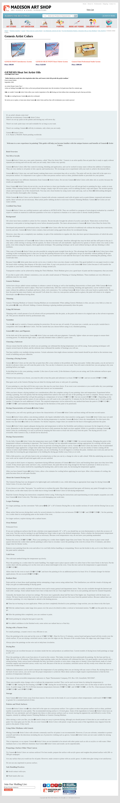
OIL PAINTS (102, 31)
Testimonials (98, 4)
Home (84, 4)
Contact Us (112, 4)
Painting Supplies (15, 31)
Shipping (105, 4)
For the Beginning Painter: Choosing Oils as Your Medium (79, 31)
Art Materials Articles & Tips (52, 31)
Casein (23, 31)
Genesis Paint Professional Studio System (86, 62)
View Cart (90, 10)
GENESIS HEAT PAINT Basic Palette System (52, 62)
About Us (90, 4)
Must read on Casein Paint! (34, 31)
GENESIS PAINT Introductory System (18, 62)
